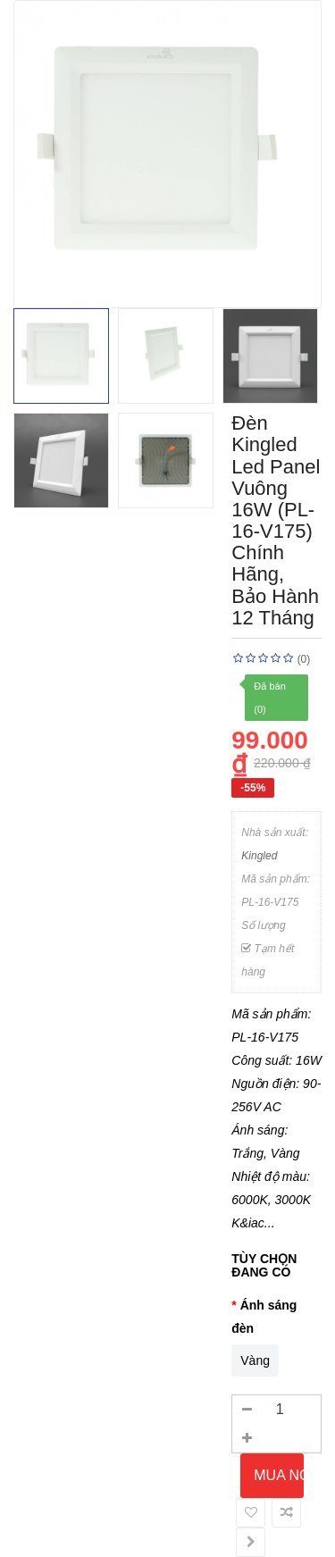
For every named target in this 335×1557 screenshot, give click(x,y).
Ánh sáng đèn (264, 1316)
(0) (304, 659)
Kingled (259, 856)
